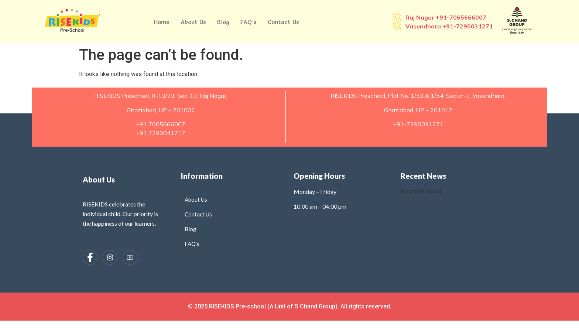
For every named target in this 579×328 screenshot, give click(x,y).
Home (161, 21)
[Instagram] (110, 257)
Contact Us (283, 21)
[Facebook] (90, 257)
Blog (223, 21)
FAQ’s (248, 21)
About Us (193, 21)
